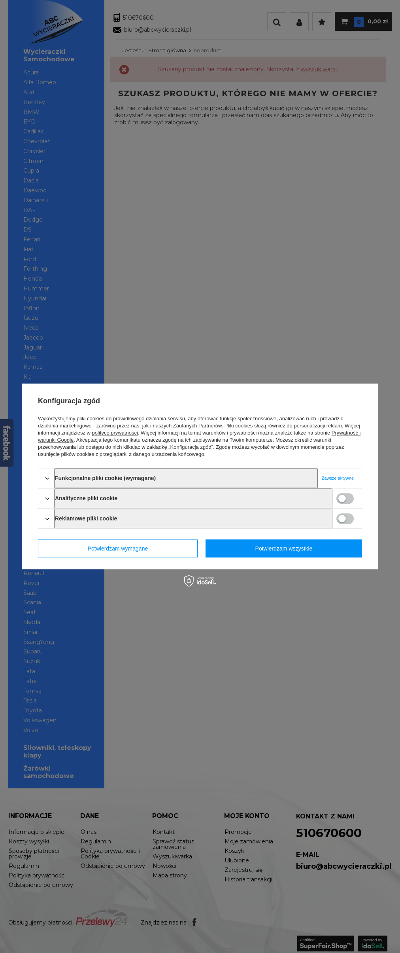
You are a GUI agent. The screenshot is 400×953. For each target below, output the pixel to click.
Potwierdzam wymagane (118, 548)
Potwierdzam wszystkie (284, 548)
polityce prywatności (115, 433)
